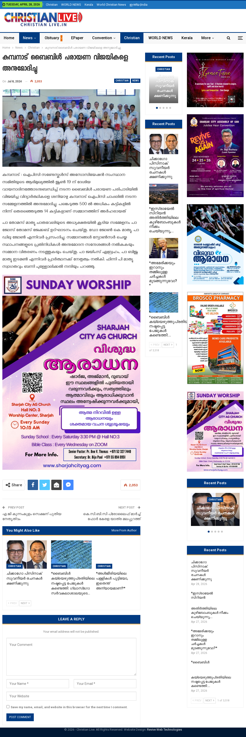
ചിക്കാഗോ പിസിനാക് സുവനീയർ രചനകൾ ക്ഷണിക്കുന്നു (215, 513)
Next (25, 603)
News (28, 38)
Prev (12, 603)
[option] (215, 512)
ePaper (77, 38)
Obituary (52, 38)
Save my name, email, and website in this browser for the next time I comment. (69, 707)
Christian (52, 4)
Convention (102, 38)
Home (9, 38)
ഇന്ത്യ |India (138, 4)
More (206, 38)
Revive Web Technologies (164, 729)
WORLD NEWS (71, 4)
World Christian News (111, 4)
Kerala (89, 4)
